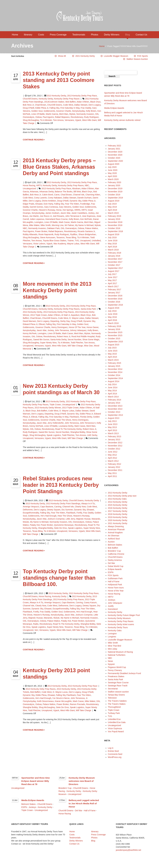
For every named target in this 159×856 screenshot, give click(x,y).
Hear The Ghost (64, 420)
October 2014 (114, 375)
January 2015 (114, 366)
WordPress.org (114, 757)
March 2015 (113, 360)
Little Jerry (70, 519)
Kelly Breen (91, 111)
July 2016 (112, 311)
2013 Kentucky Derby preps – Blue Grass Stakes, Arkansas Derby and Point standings (59, 166)
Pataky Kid (35, 525)
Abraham (76, 188)
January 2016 (114, 329)
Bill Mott (77, 191)
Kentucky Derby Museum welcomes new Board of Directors (82, 781)
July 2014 (112, 384)
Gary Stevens (65, 207)
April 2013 (112, 430)
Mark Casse (64, 222)
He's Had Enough (48, 516)
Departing (54, 321)
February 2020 (114, 182)
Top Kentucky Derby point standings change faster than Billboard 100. (59, 577)
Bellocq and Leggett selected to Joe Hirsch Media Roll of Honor (84, 803)
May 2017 (112, 280)
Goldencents (49, 111)
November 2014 (115, 372)
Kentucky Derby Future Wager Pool (124, 615)
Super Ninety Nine (48, 342)
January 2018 (114, 256)
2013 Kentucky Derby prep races (58, 312)
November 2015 (115, 335)
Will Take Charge (75, 345)
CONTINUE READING (34, 139)
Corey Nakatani (55, 198)
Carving (57, 506)
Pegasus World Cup (117, 667)
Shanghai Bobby (77, 432)
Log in (110, 748)
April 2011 (112, 476)
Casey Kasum (90, 602)
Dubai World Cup (115, 566)
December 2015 (115, 332)
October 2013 (114, 412)
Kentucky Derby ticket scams (121, 624)
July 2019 (112, 204)
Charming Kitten (92, 194)
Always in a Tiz (88, 503)
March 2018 (113, 250)
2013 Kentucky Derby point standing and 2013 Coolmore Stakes (58, 80)
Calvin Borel (47, 194)
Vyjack (78, 120)
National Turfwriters (116, 655)
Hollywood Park (115, 584)
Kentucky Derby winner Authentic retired (122, 120)
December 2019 (115, 188)
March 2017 (113, 286)
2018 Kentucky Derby (117, 514)
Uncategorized (29, 188)
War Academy (59, 243)
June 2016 (112, 314)
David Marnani (29, 321)
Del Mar (111, 563)
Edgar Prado (28, 204)
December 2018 (115, 222)
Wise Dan (88, 345)
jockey (91, 213)
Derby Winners (111, 34)
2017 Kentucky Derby (117, 511)
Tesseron (60, 237)
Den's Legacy (95, 105)
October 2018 (114, 228)
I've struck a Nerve (60, 698)
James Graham (52, 213)
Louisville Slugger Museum (116, 56)
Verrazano (69, 120)
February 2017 (114, 289)
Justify (111, 606)
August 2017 (113, 271)
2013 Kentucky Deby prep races (41, 689)
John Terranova (62, 330)
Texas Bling (71, 237)
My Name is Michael (84, 225)
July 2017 (112, 274)
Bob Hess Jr (28, 105)
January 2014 (114, 403)
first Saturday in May (70, 108)
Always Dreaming (116, 526)
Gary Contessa (51, 207)
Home (15, 34)
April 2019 (112, 210)
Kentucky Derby (46, 99)
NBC (87, 185)
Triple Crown (55, 404)
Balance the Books (63, 191)
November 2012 (115, 445)
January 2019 (114, 219)
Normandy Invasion (85, 114)
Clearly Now (80, 506)
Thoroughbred (114, 707)
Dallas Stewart (80, 105)
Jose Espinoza (88, 216)
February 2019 (114, 216)
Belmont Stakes (115, 545)
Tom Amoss (58, 120)
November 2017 (115, 262)
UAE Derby (92, 435)
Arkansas (34, 191)
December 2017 (115, 259)
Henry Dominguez (59, 327)
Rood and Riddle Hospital (83, 336)
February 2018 (114, 253)
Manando (96, 519)
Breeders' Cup (114, 551)
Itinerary (28, 34)
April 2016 (112, 320)
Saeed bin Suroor (41, 339)
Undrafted (96, 240)
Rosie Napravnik (45, 234)
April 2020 (112, 176)
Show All (62, 56)
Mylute (72, 114)
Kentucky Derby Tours (118, 627)
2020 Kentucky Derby (117, 520)
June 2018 (112, 240)
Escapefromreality (31, 513)
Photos (94, 34)
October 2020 (114, 158)
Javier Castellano (79, 213)
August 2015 (113, 344)
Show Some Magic (90, 339)
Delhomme (28, 509)
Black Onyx (95, 102)
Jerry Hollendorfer (56, 423)
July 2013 (112, 421)
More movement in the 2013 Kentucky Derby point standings (57, 290)
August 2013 (113, 418)
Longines (112, 636)
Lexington (38, 222)
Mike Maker (34, 225)
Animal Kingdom (115, 532)
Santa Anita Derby (58, 339)
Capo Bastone (46, 506)
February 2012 (114, 464)
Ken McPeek (86, 219)
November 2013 (115, 409)
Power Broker (41, 231)
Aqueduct (75, 315)
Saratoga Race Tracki (117, 685)
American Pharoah (116, 529)
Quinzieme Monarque (64, 525)
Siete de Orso (60, 528)
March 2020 (113, 179)
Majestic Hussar (83, 519)
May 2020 (112, 173)
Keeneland (113, 609)
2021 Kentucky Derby (85, 56)
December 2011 (115, 470)
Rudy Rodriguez (91, 117)
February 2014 (114, 400)
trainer (70, 240)
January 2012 (114, 467)
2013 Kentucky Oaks (117, 499)
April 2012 (112, 458)
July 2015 (112, 348)
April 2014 (112, 393)
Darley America (115, 560)
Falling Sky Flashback (66, 695)
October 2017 (114, 265)
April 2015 (112, 357)
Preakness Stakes (116, 676)
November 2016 (115, 299)
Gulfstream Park (115, 578)
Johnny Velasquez (78, 330)
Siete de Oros (62, 707)
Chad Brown (40, 105)
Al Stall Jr (65, 315)
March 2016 (113, 323)
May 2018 (112, 243)
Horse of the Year (77, 327)
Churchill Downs (30, 99)
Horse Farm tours (116, 587)
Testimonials (78, 34)
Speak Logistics (54, 435)
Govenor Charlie (63, 111)
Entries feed (113, 751)
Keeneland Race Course (56, 219)
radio (36, 624)
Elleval (42, 324)
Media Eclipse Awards (114, 108)
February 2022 (114, 145)
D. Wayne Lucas (60, 692)
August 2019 (113, 201)
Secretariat (113, 688)
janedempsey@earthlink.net (128, 850)
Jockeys (111, 600)
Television (112, 698)
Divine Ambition (49, 201)
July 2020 (112, 167)
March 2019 (113, 213)
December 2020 (115, 152)
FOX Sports (142, 56)
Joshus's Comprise (56, 519)
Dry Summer (67, 509)
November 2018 (115, 225)
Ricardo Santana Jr (86, 231)
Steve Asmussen (47, 237)
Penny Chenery (115, 670)
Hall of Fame (113, 581)
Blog (127, 34)
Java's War (65, 213)
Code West (68, 105)
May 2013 (112, 427)
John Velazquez (115, 603)
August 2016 (113, 308)
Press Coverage (58, 34)
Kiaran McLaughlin (63, 701)
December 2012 (115, 442)
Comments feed (115, 754)
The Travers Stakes (116, 704)
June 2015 (112, 351)
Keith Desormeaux (45, 701)
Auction (111, 542)
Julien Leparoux (37, 219)
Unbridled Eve (114, 719)
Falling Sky (54, 108)
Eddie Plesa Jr (41, 108)
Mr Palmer (69, 225)
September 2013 (115, 415)
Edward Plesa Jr (30, 324)
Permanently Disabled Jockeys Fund (124, 673)
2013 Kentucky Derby (56, 95)
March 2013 (113, 433)
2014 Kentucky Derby (117, 502)
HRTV (39, 185)
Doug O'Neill (28, 108)
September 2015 (115, 341)
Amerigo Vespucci (31, 506)
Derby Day (65, 321)
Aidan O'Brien (83, 102)
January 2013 (114, 439)
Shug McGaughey (31, 120)
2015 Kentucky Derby (117, 505)
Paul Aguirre (48, 117)
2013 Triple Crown (38, 315)
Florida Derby (86, 417)
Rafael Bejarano (62, 117)
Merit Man (63, 114)
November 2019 (115, 191)
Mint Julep (112, 649)
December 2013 (115, 406)
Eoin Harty (48, 204)
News (110, 661)
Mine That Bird (114, 646)
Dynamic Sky (75, 201)
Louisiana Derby (66, 426)
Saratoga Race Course (118, 682)
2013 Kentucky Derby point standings (63, 503)
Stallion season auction (137, 59)
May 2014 (112, 390)
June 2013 (112, 424)
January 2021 (114, 149)
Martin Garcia (52, 114)
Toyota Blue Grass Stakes (54, 240)
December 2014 (115, 369)
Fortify (79, 513)
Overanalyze (28, 117)
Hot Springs (68, 210)
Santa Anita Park (88, 309)
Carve (56, 194)
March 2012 (113, 461)
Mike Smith (46, 225)
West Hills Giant (89, 120)
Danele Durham (84, 198)
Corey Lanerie (40, 198)
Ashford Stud (114, 538)
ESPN (110, 572)
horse (58, 210)
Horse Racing (29, 185)
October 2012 (114, 449)
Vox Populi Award (116, 731)
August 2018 (113, 234)
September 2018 (115, 231)
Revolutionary (77, 117)
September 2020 (115, 161)
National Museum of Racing (120, 652)
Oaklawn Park (53, 228)
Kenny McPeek (29, 333)
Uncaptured (85, 240)
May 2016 (112, 317)
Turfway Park (114, 713)
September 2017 (115, 268)
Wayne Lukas (73, 243)
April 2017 (112, 283)
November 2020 (115, 155)
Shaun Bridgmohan (87, 234)
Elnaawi (38, 204)
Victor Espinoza (115, 728)
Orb (96, 114)
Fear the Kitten (72, 204)
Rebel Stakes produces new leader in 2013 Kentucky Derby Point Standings (61, 485)
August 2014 (113, 381)
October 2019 (114, 194)
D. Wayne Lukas (76, 318)
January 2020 (114, 185)
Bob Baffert (42, 410)
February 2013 (114, 436)
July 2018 (112, 237)
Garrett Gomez (36, 207)
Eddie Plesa (41, 695)
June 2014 (112, 387)
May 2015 (112, 354)
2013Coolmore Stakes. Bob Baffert (60, 102)
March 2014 (113, 396)
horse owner (93, 327)
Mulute (26, 522)
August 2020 (113, 164)
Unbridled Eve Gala (116, 722)
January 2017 (114, 292)
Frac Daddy (86, 108)
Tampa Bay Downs (116, 695)
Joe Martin (34, 216)
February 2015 (114, 363)
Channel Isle (78, 194)
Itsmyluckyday (78, 111)
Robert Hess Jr (63, 336)
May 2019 (112, 207)
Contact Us (141, 34)
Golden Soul (36, 111)
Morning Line (58, 225)
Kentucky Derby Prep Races (67, 99)
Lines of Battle (38, 114)
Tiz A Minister (46, 120)
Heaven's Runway (47, 210)
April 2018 (112, 246)
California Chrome (116, 554)
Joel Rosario (58, 216)
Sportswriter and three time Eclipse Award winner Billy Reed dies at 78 (35, 781)
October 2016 (114, 302)
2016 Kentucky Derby (117, 508)
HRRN (77, 210)
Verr (36, 630)
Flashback (74, 417)
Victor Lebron (39, 243)
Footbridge (85, 204)
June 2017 (112, 277)
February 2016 (114, 326)
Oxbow (38, 117)
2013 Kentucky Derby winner (48, 407)
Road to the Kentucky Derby (68, 429)
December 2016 (115, 295)
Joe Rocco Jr (46, 216)
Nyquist (111, 664)
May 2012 (112, 455)
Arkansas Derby (46, 191)
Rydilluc (73, 234)
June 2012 (112, 452)
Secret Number (74, 339)
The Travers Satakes (117, 701)
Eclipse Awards (115, 569)
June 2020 (112, 170)
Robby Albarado (30, 234)
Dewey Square (53, 509)
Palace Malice (91, 228)
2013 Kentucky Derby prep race (82, 95)
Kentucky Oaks (115, 630)
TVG (77, 240)
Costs (41, 34)
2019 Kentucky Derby (117, 517)
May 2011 (112, 473)
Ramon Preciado (77, 704)
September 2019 (115, 198)
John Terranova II (73, 216)
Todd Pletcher (77, 342)
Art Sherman (113, 535)
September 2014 (115, 378)
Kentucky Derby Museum (119, 618)
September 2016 (115, 305)
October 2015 (114, 338)
